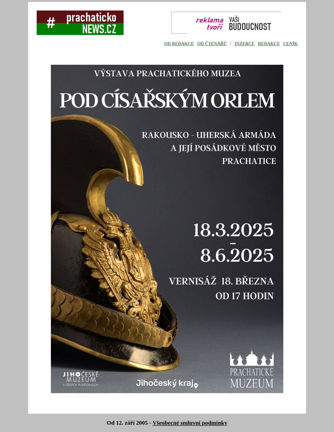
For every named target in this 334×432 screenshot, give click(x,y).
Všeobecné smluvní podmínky (190, 423)
